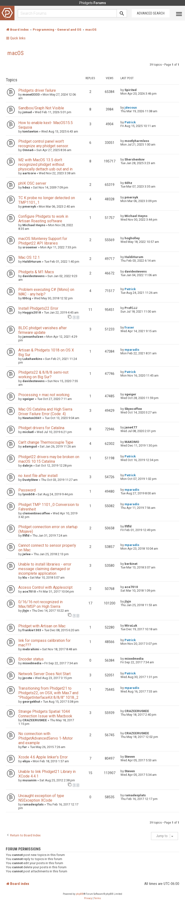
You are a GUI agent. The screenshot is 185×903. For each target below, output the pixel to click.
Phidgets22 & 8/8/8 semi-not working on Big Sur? (43, 374)
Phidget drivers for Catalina (41, 428)
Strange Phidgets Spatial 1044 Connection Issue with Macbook (45, 713)
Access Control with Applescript (45, 587)
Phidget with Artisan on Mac (42, 626)
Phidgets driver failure (37, 90)
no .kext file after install (38, 475)
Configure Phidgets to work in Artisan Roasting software (43, 218)
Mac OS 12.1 (29, 257)
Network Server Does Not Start (44, 674)
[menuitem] (88, 898)
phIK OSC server (32, 183)
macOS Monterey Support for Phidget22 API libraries (42, 240)
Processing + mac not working (43, 394)
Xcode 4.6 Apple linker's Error (43, 757)
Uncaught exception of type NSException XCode (41, 798)
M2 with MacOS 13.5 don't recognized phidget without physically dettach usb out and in (45, 164)
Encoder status (31, 659)
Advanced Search (151, 13)
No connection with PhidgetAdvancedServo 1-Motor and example (45, 738)
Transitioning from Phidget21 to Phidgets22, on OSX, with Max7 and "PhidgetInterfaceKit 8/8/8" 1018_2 (48, 693)
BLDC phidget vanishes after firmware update (42, 330)
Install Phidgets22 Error (38, 308)
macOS (15, 53)
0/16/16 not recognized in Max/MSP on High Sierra (40, 604)
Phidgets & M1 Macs (36, 272)
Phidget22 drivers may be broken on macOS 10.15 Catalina (48, 459)
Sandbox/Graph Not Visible (41, 108)
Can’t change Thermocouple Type (45, 442)
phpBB (80, 894)
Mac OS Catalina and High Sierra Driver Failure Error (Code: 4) (45, 411)
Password (27, 490)
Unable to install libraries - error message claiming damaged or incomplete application (44, 569)
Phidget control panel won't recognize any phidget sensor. (43, 143)
